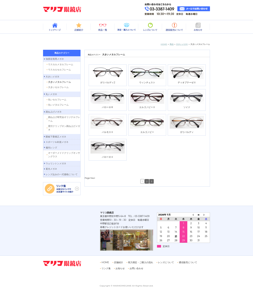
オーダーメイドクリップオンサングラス (64, 154)
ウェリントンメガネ (56, 163)
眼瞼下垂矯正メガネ (56, 136)
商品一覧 (103, 27)
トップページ (55, 27)
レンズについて (150, 27)
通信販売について (174, 27)
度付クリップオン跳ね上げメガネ (64, 128)
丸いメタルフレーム (58, 104)
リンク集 (106, 268)
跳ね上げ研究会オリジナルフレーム (64, 119)
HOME (105, 262)
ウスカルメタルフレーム (60, 64)
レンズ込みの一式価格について (62, 174)
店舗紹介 (79, 27)
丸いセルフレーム (57, 99)
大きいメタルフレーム (59, 82)
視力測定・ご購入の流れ (140, 262)
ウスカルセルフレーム (59, 69)
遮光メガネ (51, 168)
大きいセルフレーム (58, 87)
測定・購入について (126, 27)
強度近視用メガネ (55, 58)
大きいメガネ (52, 76)
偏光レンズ (51, 147)
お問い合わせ (136, 268)
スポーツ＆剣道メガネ (57, 142)
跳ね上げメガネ (54, 111)
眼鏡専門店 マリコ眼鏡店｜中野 (62, 9)
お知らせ (198, 27)
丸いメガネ (51, 94)
